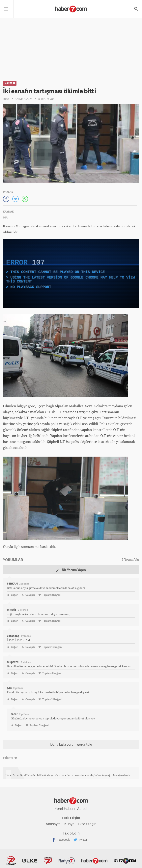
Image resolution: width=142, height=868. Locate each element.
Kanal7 (11, 860)
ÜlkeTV (29, 860)
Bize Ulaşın (87, 824)
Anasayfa (53, 824)
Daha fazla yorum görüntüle (71, 744)
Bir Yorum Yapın (71, 569)
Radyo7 (67, 860)
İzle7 (125, 860)
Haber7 (94, 860)
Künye (69, 824)
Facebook (61, 840)
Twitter (80, 840)
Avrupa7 (48, 860)
